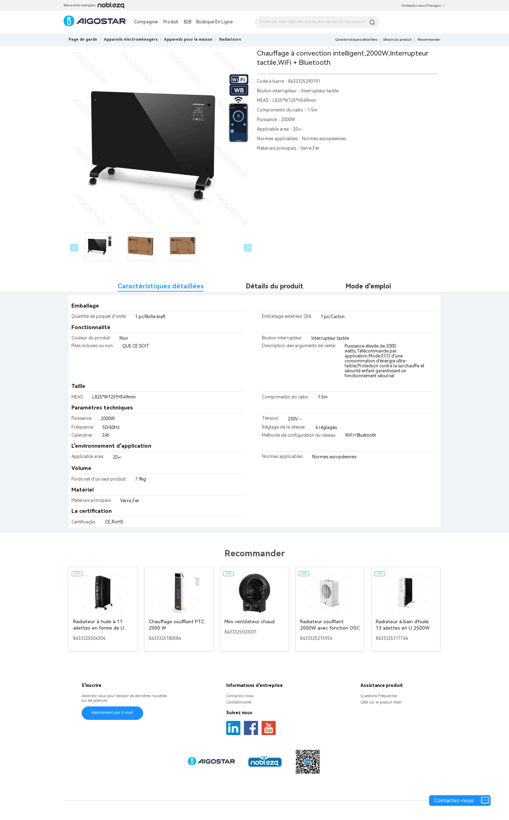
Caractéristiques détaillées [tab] (161, 286)
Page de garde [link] (83, 39)
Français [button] (436, 5)
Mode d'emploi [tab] (368, 286)
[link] (131, 39)
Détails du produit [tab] (274, 286)
